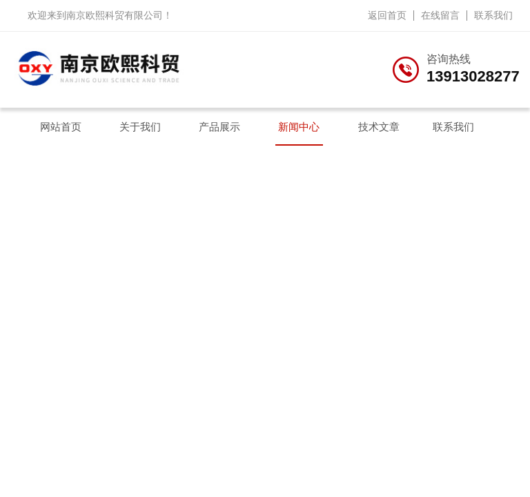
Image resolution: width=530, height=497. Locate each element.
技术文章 (379, 127)
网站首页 (60, 127)
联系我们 (493, 15)
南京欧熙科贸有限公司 (114, 15)
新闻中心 (299, 127)
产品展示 (219, 127)
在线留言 (440, 15)
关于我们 (140, 127)
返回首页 (387, 15)
